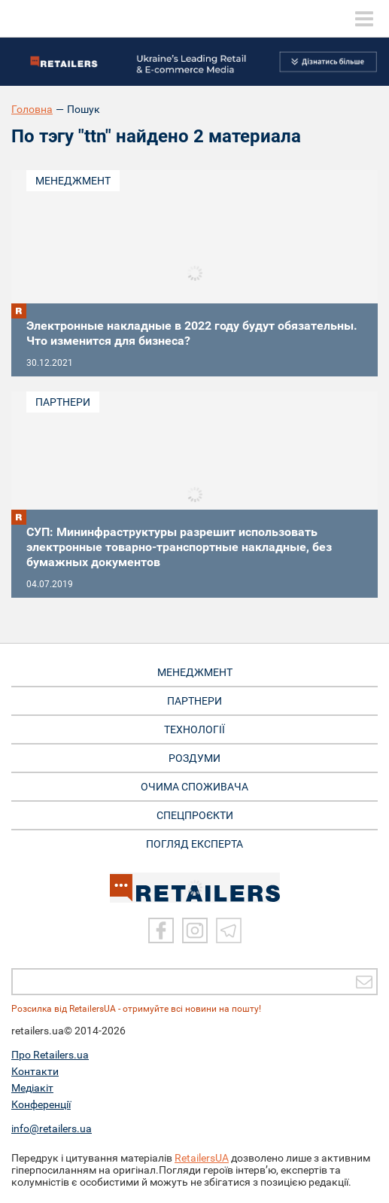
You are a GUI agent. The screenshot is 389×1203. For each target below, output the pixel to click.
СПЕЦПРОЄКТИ (195, 815)
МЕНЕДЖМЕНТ (194, 672)
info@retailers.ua (51, 1128)
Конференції (41, 1104)
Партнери (62, 402)
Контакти (35, 1071)
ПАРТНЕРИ (194, 701)
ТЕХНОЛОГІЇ (194, 729)
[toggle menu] (364, 19)
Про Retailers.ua (50, 1055)
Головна (32, 109)
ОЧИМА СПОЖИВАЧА (194, 787)
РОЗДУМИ (194, 758)
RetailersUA (202, 1158)
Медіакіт (32, 1088)
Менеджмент (73, 181)
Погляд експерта (194, 844)
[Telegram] (229, 930)
